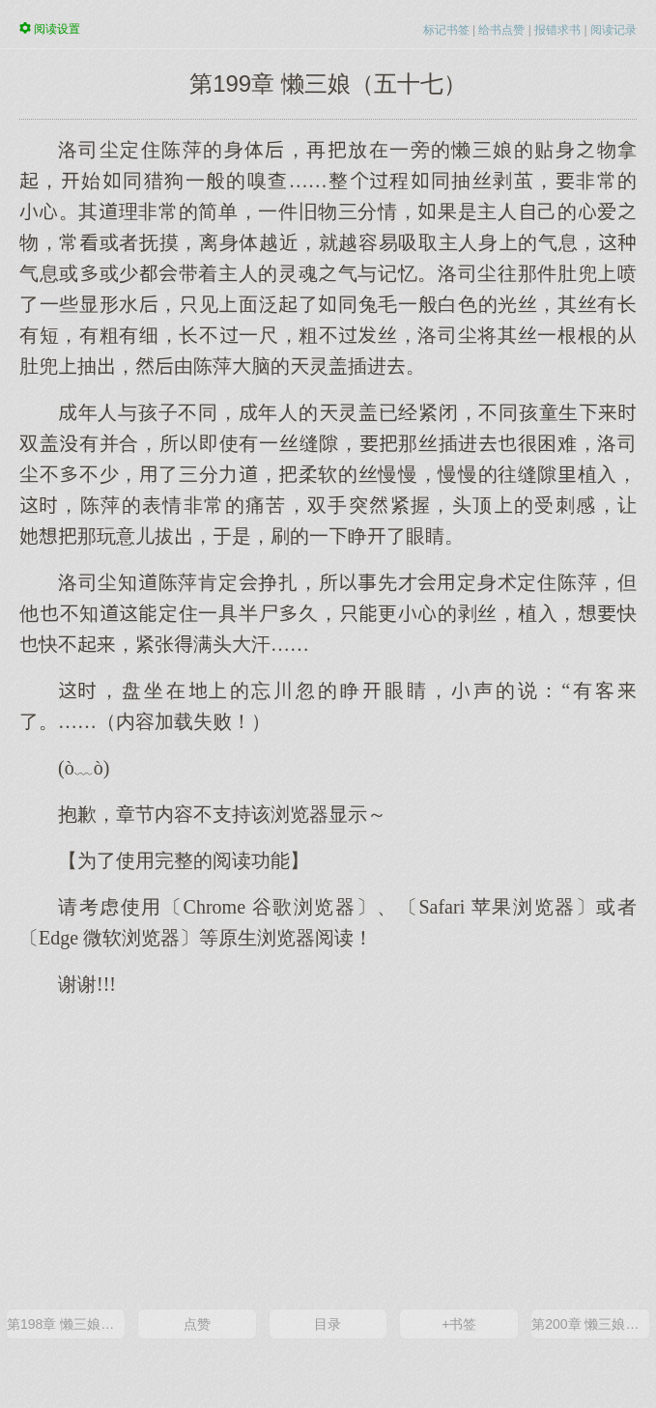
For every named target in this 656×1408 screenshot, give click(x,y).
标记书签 (446, 30)
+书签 (459, 1324)
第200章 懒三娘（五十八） (590, 1324)
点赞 (197, 1324)
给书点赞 (501, 30)
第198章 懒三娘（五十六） (66, 1324)
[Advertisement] (328, 1151)
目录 (327, 1324)
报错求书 (557, 30)
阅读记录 (613, 30)
